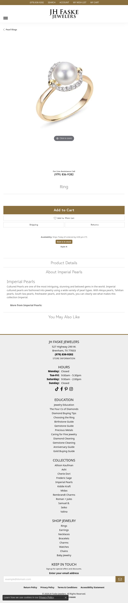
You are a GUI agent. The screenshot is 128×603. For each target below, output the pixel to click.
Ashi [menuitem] (64, 469)
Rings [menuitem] (64, 525)
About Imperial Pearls (64, 271)
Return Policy (30, 587)
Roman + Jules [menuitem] (64, 499)
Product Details (64, 262)
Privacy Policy (47, 587)
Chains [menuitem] (64, 551)
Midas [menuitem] (64, 490)
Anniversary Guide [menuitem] (63, 447)
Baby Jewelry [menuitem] (64, 555)
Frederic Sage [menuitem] (64, 478)
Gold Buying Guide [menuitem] (64, 451)
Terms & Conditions (67, 587)
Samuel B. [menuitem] (64, 503)
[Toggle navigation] (5, 16)
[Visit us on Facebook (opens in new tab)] (61, 389)
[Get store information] (64, 358)
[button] (51, 2)
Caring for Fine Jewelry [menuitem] (64, 434)
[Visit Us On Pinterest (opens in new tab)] (66, 389)
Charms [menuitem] (64, 542)
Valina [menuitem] (64, 511)
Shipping (33, 224)
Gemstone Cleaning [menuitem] (64, 442)
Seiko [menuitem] (64, 507)
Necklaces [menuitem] (64, 534)
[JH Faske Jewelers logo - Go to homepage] (64, 14)
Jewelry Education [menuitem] (64, 404)
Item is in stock (64, 241)
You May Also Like (64, 316)
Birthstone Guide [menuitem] (64, 421)
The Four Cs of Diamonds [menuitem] (64, 409)
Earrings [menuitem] (64, 530)
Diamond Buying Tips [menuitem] (64, 413)
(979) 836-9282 (64, 174)
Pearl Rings (11, 29)
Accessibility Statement (92, 587)
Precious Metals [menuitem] (64, 430)
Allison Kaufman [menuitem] (64, 465)
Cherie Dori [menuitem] (64, 473)
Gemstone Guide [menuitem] (64, 425)
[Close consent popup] (66, 598)
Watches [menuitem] (64, 546)
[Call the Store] (64, 354)
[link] (36, 2)
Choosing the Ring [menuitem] (64, 417)
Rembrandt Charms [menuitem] (64, 494)
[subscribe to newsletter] (120, 579)
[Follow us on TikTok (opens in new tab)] (57, 389)
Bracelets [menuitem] (64, 538)
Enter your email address (64, 573)
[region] (64, 101)
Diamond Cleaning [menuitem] (64, 438)
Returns (95, 224)
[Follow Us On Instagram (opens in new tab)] (71, 389)
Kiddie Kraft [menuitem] (64, 486)
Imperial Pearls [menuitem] (64, 482)
